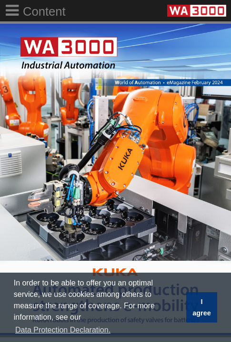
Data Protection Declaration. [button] (62, 330)
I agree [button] (201, 307)
